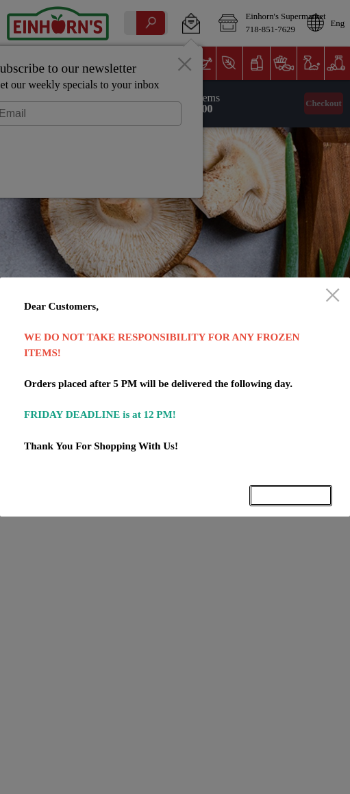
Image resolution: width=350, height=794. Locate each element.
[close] (332, 296)
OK (291, 495)
